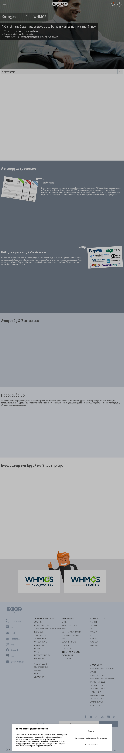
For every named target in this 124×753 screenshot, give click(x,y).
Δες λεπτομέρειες (91, 744)
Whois (36, 652)
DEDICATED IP (66, 645)
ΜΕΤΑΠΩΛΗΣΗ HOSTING (97, 675)
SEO (91, 629)
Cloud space (94, 645)
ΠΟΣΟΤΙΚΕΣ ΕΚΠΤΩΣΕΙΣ (97, 682)
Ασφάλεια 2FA (39, 677)
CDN (91, 635)
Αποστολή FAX (67, 658)
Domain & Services (44, 618)
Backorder (38, 632)
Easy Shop (93, 625)
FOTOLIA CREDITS (95, 692)
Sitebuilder (94, 622)
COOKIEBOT (93, 632)
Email (64, 629)
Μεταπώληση (96, 665)
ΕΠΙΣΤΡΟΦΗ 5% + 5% (96, 685)
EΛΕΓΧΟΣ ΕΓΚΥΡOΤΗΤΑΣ (42, 655)
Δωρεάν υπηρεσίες (40, 639)
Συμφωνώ (91, 731)
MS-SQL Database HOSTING (71, 632)
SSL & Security (41, 663)
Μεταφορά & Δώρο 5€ (41, 625)
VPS (63, 639)
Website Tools (97, 618)
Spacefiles (94, 642)
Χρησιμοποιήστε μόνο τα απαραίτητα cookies (91, 738)
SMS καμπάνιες (67, 655)
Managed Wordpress (70, 625)
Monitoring (94, 639)
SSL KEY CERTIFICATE (41, 667)
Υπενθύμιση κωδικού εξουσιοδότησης (48, 629)
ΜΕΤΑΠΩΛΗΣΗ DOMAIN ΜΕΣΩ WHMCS (102, 679)
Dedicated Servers (69, 642)
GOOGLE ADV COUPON (97, 695)
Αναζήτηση (38, 622)
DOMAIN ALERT (39, 658)
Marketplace (39, 645)
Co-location (66, 648)
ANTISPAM (37, 670)
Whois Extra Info (40, 642)
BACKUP (37, 674)
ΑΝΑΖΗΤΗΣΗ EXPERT (96, 705)
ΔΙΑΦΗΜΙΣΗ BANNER (96, 702)
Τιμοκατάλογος (40, 635)
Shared (64, 622)
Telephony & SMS (71, 652)
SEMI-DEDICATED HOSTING (70, 635)
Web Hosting (68, 618)
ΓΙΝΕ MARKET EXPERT (97, 699)
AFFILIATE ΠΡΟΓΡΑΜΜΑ (97, 689)
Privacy (37, 648)
